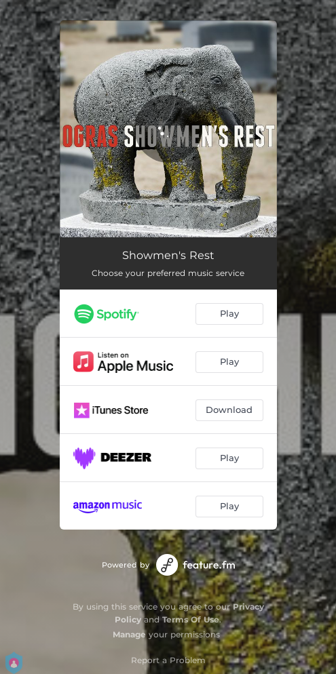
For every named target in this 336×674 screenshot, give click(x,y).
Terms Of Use (190, 619)
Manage (129, 634)
